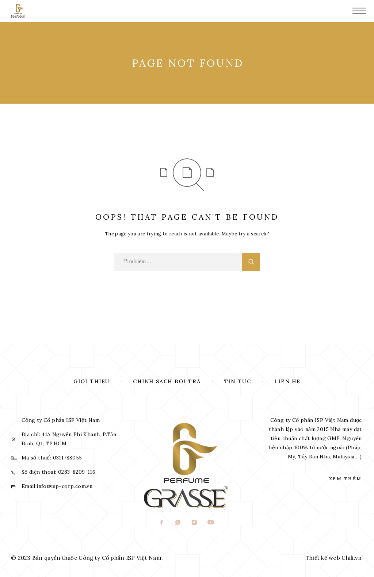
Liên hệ (287, 381)
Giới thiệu (91, 381)
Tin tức (237, 381)
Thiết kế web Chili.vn (334, 557)
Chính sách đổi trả (167, 381)
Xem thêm (345, 478)
